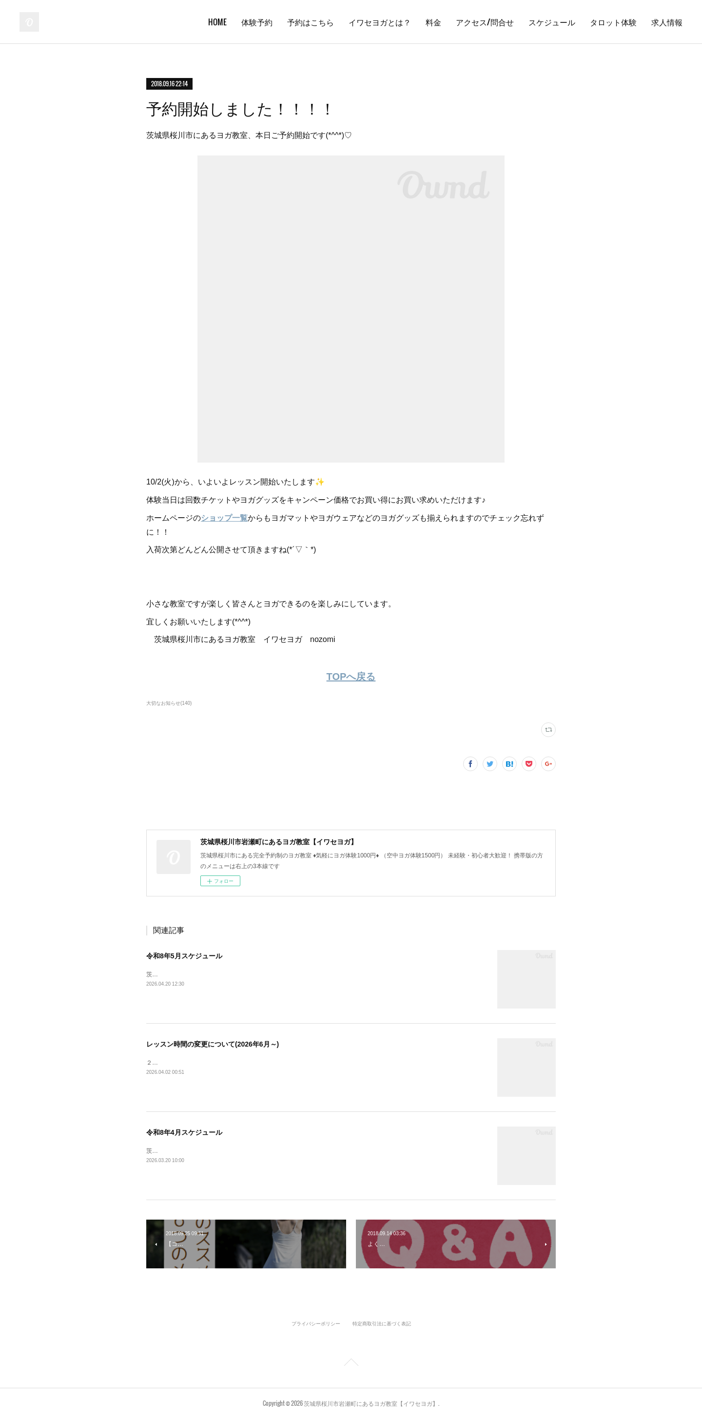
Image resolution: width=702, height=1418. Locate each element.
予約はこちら (310, 22)
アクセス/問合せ (485, 22)
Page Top (351, 1364)
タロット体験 (613, 22)
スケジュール (551, 22)
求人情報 (666, 22)
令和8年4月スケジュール (184, 1132)
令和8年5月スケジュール (184, 956)
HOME (217, 22)
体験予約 (257, 22)
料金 (433, 22)
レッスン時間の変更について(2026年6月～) (212, 1044)
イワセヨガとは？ (380, 22)
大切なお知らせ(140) (169, 703)
